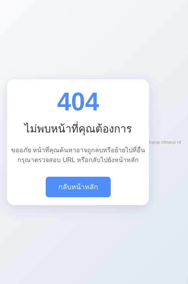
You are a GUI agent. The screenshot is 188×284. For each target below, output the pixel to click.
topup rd (157, 142)
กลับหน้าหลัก (78, 187)
